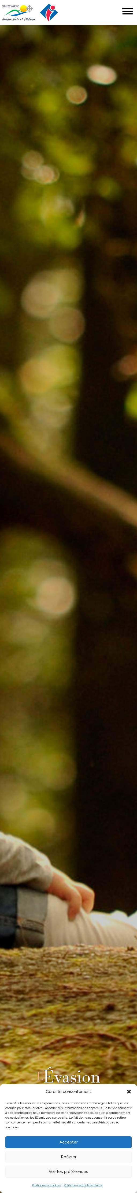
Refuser (68, 1156)
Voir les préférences (68, 1171)
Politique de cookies (46, 1185)
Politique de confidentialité (83, 1185)
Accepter (69, 1142)
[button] (129, 1091)
